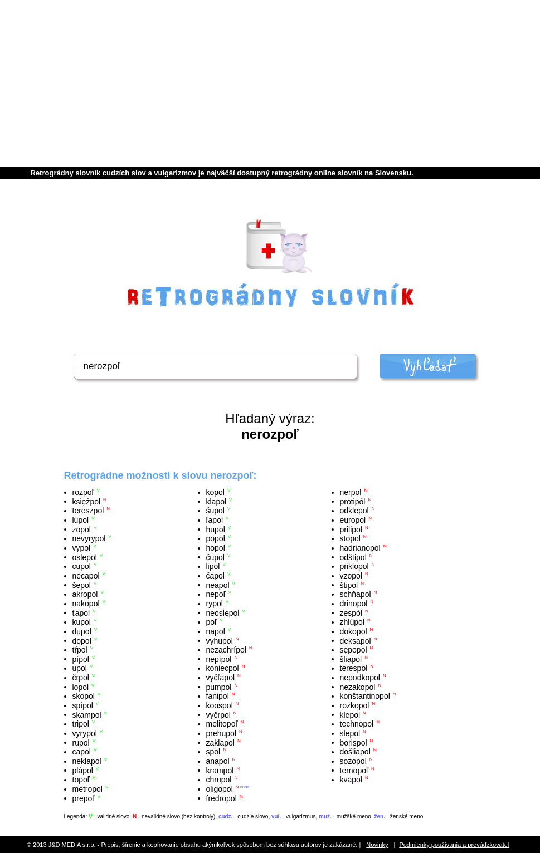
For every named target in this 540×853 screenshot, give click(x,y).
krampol (220, 770)
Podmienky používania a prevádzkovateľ (454, 844)
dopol (81, 640)
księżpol (86, 501)
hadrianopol (360, 547)
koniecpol (222, 668)
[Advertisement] (270, 83)
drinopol (354, 603)
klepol (350, 714)
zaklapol (220, 742)
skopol (83, 696)
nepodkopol (360, 677)
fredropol (221, 797)
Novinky (377, 844)
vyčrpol (218, 714)
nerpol (351, 492)
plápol (82, 770)
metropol (87, 789)
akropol (85, 594)
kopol (215, 492)
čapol (215, 575)
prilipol (351, 528)
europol (353, 520)
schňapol (355, 594)
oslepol (84, 556)
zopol (81, 528)
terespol (354, 668)
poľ (211, 621)
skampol (86, 714)
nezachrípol (226, 649)
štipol (349, 584)
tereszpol (88, 510)
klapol (216, 501)
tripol (80, 723)
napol (215, 631)
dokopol (353, 631)
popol (215, 538)
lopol (80, 686)
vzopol (351, 575)
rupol (81, 742)
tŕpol (79, 649)
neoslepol (223, 612)
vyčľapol (220, 677)
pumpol (219, 686)
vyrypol (84, 733)
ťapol (81, 612)
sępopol (353, 649)
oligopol (219, 789)
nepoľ (216, 594)
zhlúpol (352, 621)
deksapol (355, 640)
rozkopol (354, 705)
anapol (218, 761)
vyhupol (219, 640)
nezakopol (358, 686)
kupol (81, 621)
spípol (82, 705)
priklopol (354, 566)
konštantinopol (365, 696)
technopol (357, 723)
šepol (81, 584)
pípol (80, 658)
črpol (80, 677)
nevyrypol (89, 538)
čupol (215, 556)
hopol (215, 547)
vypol (81, 547)
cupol (81, 566)
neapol (218, 584)
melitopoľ (222, 723)
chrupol (219, 779)
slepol (350, 733)
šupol (215, 510)
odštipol (353, 556)
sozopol (353, 761)
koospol (219, 705)
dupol (81, 631)
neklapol (86, 761)
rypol (214, 603)
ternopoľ (354, 770)
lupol (80, 520)
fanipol (217, 696)
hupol (215, 528)
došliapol (355, 751)
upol (79, 668)
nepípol (219, 658)
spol (213, 751)
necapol (86, 575)
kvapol (351, 779)
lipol (213, 566)
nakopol (86, 603)
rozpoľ (83, 492)
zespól (351, 612)
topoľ (81, 779)
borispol (353, 742)
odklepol (354, 510)
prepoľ (83, 797)
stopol (350, 538)
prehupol (221, 733)
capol (81, 751)
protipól (353, 501)
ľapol (214, 520)
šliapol (351, 658)
